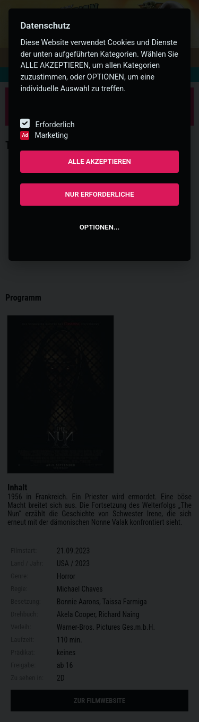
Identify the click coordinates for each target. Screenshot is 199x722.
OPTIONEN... (99, 227)
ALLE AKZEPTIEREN (99, 161)
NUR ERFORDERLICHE (99, 194)
